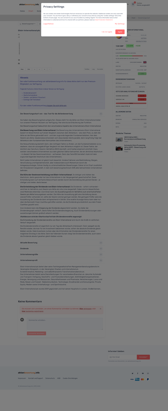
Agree (120, 32)
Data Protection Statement (104, 20)
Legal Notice (48, 24)
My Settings (120, 24)
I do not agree (107, 32)
